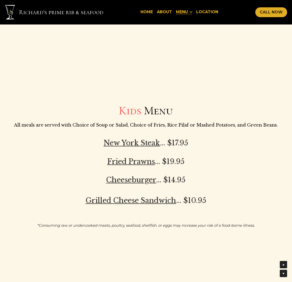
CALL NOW (271, 12)
